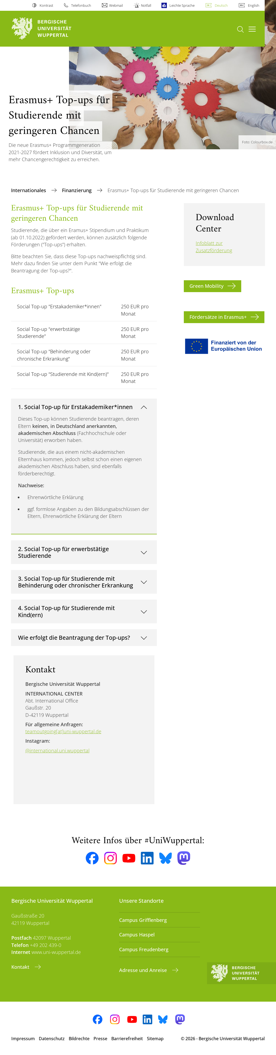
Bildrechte (79, 1039)
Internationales (29, 190)
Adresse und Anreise (143, 970)
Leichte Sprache (182, 5)
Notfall (146, 5)
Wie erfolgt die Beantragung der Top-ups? (74, 637)
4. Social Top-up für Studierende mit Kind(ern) (66, 611)
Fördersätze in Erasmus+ (218, 317)
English (253, 5)
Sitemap (155, 1039)
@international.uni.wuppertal (57, 750)
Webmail (116, 5)
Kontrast (46, 5)
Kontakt (21, 967)
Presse (100, 1039)
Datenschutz (52, 1039)
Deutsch (221, 5)
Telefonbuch (81, 5)
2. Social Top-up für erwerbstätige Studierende (63, 552)
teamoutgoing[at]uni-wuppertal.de (63, 731)
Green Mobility (206, 286)
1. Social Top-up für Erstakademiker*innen (75, 406)
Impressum (23, 1039)
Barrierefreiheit (127, 1039)
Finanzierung (77, 190)
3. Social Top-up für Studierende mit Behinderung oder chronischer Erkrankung (75, 582)
